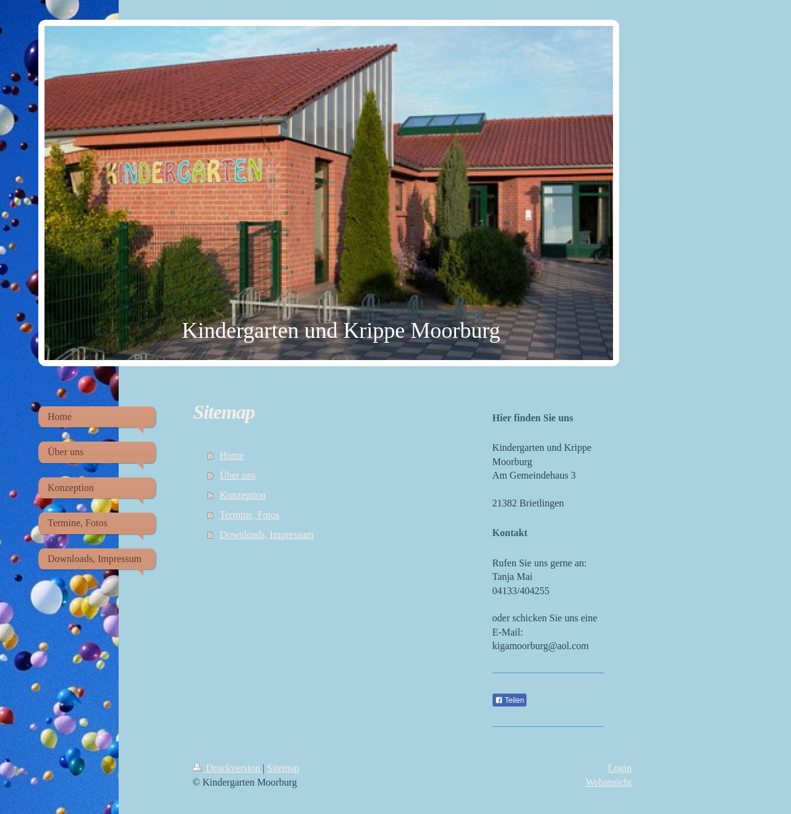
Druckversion (228, 768)
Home (232, 455)
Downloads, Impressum (267, 534)
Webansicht (609, 782)
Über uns (238, 475)
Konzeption (243, 495)
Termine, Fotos (250, 515)
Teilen (509, 700)
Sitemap (283, 768)
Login (620, 768)
